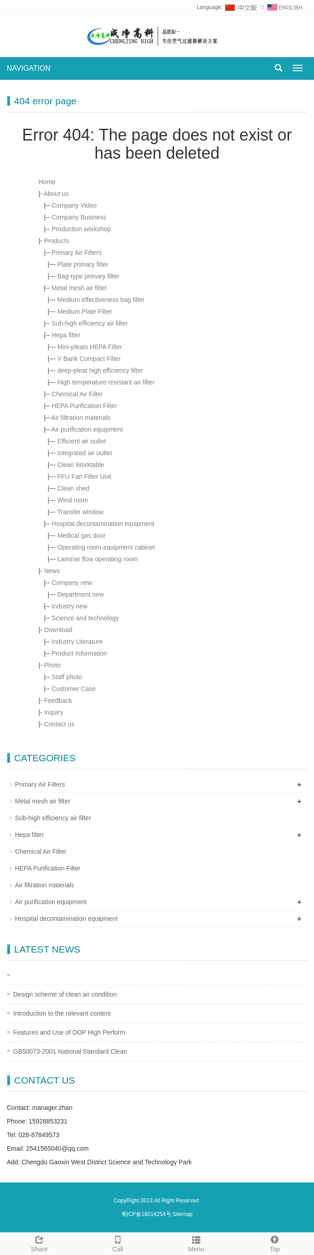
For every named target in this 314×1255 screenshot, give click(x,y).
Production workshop (81, 229)
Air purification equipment (87, 429)
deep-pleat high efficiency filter (100, 370)
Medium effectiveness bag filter (101, 299)
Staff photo (67, 677)
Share (39, 1243)
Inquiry (53, 712)
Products (56, 240)
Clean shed (74, 488)
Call (117, 1243)
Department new (81, 594)
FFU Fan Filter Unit (84, 476)
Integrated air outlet (85, 453)
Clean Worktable (81, 464)
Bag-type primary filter (89, 276)
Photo (52, 665)
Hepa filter (66, 335)
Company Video (74, 205)
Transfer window (80, 512)
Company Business (79, 217)
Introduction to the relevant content (62, 1013)
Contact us (59, 724)
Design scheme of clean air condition (65, 994)
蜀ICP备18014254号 (147, 1214)
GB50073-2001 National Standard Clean (70, 1051)
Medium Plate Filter (85, 311)
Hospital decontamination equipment (103, 523)
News (52, 570)
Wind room (73, 500)
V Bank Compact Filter (89, 358)
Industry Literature (77, 641)
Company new (72, 582)
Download (58, 629)
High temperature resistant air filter (106, 382)
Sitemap (183, 1214)
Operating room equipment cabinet (106, 547)
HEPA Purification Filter (84, 405)
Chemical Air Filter (77, 394)
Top (275, 1243)
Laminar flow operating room (98, 559)
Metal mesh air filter (79, 288)
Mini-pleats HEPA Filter (90, 346)
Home (47, 181)
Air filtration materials (81, 417)
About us (55, 193)
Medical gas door (82, 535)
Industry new (69, 606)
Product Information (79, 653)
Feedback (58, 700)
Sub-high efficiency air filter (90, 323)
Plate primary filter (83, 264)
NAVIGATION (28, 68)
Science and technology (85, 618)
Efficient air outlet (82, 441)
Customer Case (74, 688)
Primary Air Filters (76, 252)
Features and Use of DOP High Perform (69, 1032)
